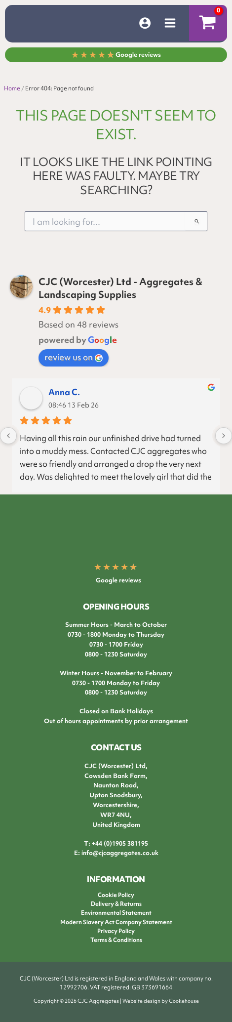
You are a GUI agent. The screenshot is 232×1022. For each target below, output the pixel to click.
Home (12, 88)
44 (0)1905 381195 (121, 843)
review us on (73, 357)
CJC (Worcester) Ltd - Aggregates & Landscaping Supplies (120, 288)
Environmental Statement (116, 913)
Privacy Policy (116, 931)
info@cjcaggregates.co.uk (119, 853)
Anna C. (64, 392)
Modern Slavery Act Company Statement (116, 922)
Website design (141, 1000)
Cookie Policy (116, 895)
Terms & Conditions (116, 940)
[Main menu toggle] (170, 23)
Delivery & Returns (116, 904)
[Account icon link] (145, 23)
